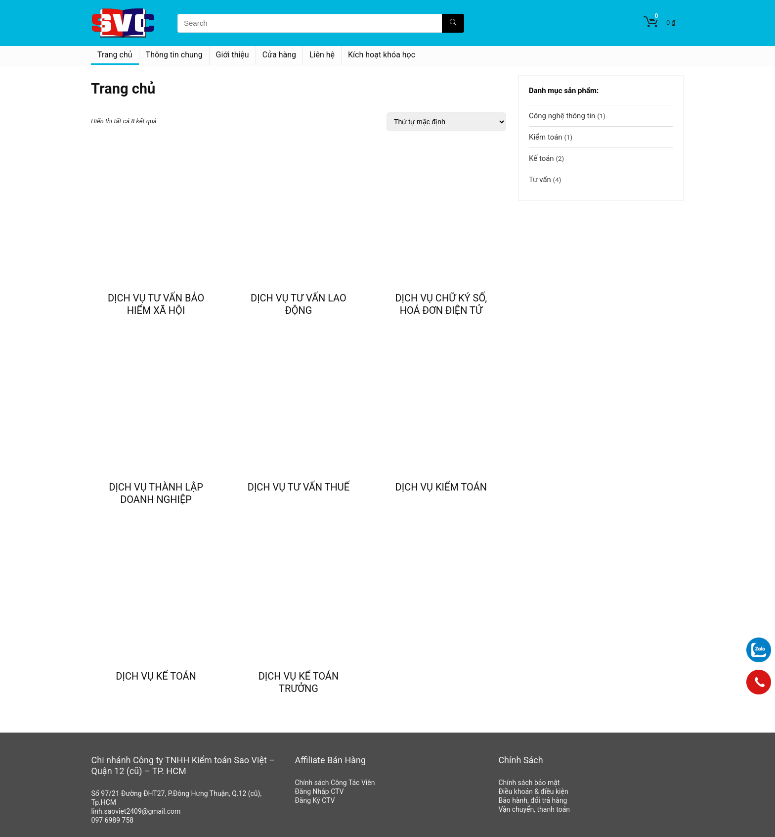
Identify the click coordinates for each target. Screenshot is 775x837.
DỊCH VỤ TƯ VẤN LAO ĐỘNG (298, 304)
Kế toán (541, 158)
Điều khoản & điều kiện (533, 791)
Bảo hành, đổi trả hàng (532, 800)
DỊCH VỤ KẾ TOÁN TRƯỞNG (298, 682)
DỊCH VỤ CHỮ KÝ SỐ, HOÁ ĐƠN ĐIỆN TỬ (441, 304)
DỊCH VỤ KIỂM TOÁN (441, 487)
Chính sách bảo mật (529, 783)
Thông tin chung (174, 54)
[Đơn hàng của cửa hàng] (446, 121)
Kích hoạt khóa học (381, 54)
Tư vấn (540, 179)
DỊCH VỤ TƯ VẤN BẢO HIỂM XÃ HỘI (156, 304)
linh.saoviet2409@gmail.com (136, 811)
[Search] (453, 23)
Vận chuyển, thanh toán (534, 809)
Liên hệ (322, 54)
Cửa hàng (279, 54)
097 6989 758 (112, 820)
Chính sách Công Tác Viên (335, 783)
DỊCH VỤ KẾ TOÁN (156, 676)
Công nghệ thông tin (562, 115)
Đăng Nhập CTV (319, 791)
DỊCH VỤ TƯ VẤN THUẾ (298, 487)
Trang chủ (114, 54)
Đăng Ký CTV (315, 800)
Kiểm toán (545, 137)
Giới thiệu (232, 54)
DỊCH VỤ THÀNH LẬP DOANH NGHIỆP (156, 493)
